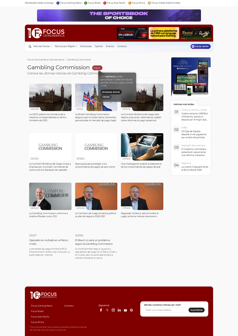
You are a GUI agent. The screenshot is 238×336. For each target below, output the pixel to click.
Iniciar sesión (200, 46)
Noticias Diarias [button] (42, 46)
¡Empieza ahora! (111, 92)
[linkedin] (119, 310)
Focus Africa (37, 322)
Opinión (99, 46)
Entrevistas (86, 46)
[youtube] (125, 310)
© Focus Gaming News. (38, 327)
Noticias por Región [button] (66, 46)
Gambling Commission (79, 59)
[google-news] (131, 310)
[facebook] (101, 310)
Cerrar (106, 97)
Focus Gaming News (41, 305)
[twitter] (107, 310)
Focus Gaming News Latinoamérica (45, 59)
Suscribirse (196, 310)
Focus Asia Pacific (40, 316)
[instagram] (113, 310)
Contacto (122, 46)
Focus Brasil (37, 311)
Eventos (110, 46)
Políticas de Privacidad (78, 327)
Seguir (96, 68)
